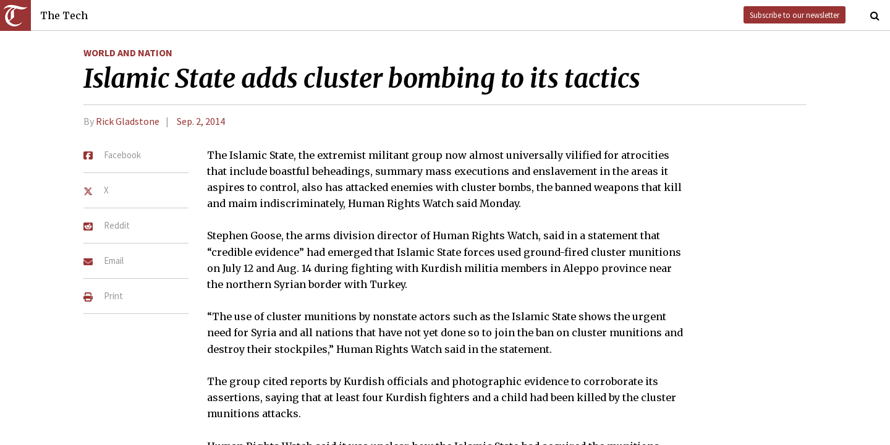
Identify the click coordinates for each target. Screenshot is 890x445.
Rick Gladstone (127, 121)
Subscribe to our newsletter (794, 15)
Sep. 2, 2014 (201, 121)
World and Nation (127, 52)
